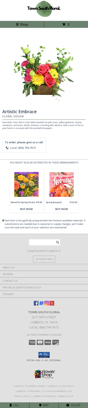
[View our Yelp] (52, 304)
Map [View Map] (44, 405)
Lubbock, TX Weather (28, 391)
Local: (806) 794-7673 (44, 327)
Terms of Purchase (45, 396)
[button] (44, 355)
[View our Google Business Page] (41, 304)
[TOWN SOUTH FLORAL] (44, 16)
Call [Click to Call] (15, 405)
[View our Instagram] (46, 304)
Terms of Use (65, 396)
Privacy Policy (23, 396)
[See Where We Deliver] (44, 259)
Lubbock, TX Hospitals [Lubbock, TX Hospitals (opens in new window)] (61, 386)
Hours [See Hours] (73, 405)
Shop (22, 24)
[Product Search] (44, 242)
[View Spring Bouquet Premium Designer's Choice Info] (61, 184)
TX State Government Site (57, 391)
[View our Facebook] (36, 304)
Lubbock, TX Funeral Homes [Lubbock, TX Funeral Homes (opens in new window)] (30, 386)
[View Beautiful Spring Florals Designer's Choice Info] (26, 184)
